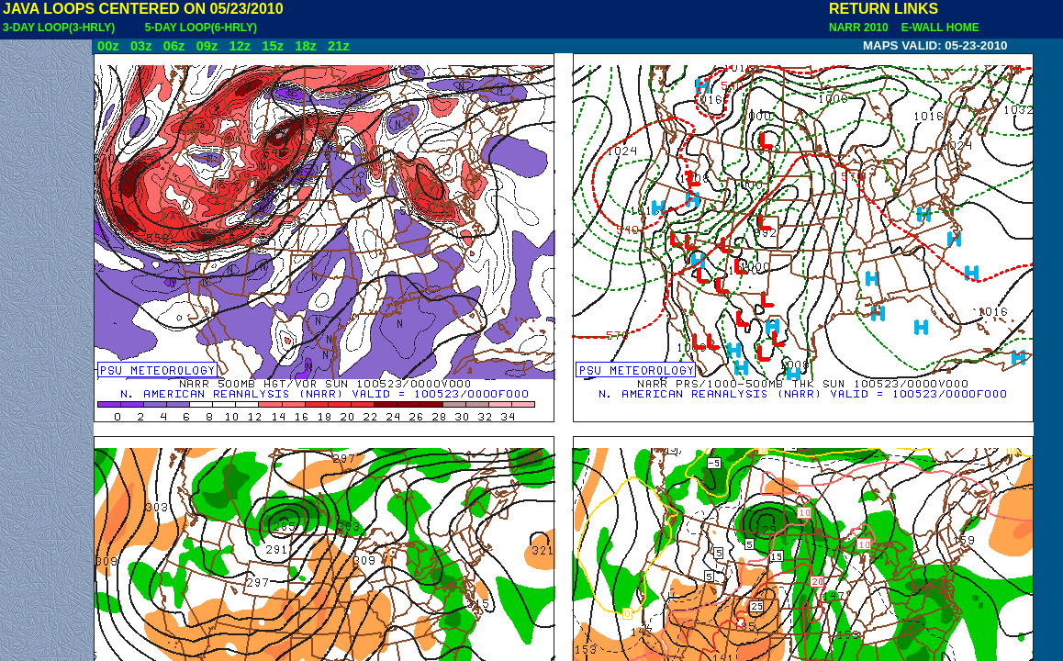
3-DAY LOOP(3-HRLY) (59, 27)
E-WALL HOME (937, 27)
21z (338, 46)
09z (207, 46)
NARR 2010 (860, 27)
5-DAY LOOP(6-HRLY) (201, 27)
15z (272, 46)
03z (141, 46)
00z (108, 46)
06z (174, 46)
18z (305, 46)
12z (239, 46)
